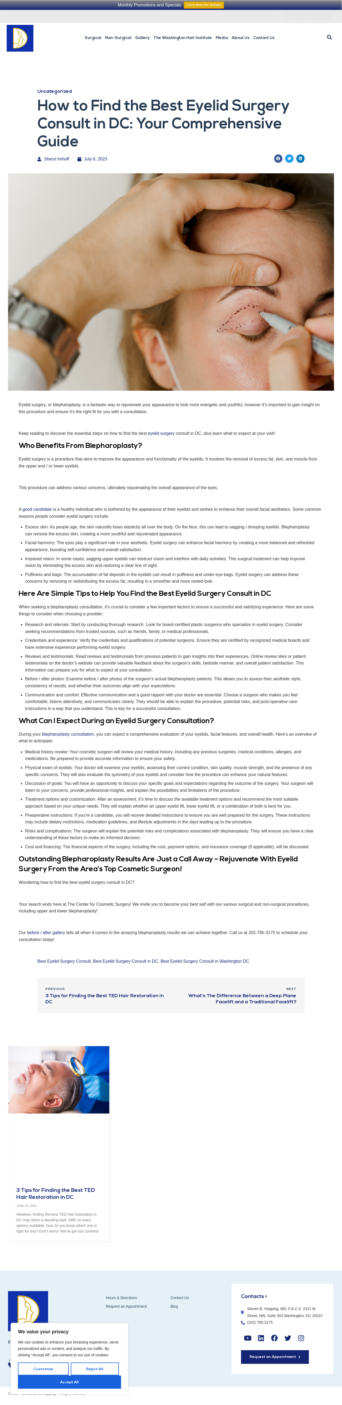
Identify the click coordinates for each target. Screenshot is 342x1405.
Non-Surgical (118, 38)
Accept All (69, 1382)
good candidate (37, 509)
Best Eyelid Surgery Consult (64, 961)
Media (222, 38)
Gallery (142, 38)
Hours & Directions (121, 1298)
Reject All (94, 1369)
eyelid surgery (161, 433)
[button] (329, 37)
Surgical (93, 38)
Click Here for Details (203, 5)
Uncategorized (54, 91)
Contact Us (264, 38)
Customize (43, 1369)
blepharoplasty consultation (68, 734)
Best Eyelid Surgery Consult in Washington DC (205, 961)
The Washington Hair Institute (182, 38)
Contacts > (254, 1296)
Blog (174, 1306)
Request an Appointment (126, 1306)
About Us (241, 38)
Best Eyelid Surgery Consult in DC (125, 961)
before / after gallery (46, 932)
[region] (69, 1358)
